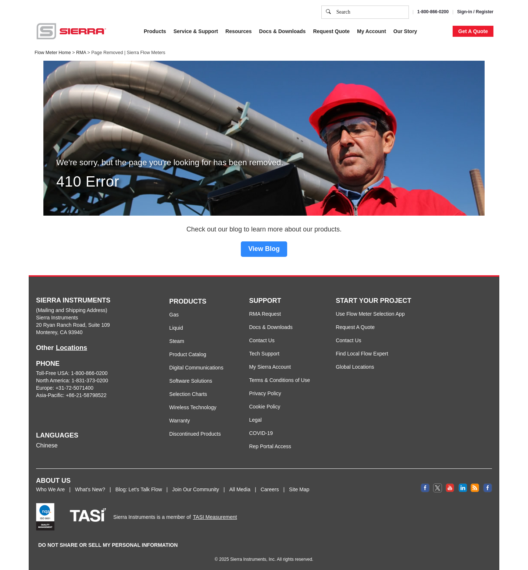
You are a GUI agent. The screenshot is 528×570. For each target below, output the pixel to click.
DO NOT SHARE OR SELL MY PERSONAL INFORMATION (108, 545)
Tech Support (264, 354)
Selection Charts (188, 394)
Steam (176, 341)
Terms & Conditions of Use (279, 380)
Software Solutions (190, 381)
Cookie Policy (264, 407)
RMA (81, 52)
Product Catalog (187, 354)
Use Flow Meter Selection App (370, 314)
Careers (270, 489)
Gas (174, 315)
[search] (328, 12)
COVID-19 (261, 433)
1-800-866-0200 (433, 11)
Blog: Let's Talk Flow (138, 489)
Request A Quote (355, 327)
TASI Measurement (215, 517)
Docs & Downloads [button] (282, 31)
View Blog (264, 248)
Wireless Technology (192, 407)
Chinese (47, 445)
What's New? (90, 489)
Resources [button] (238, 31)
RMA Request (265, 314)
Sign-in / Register (475, 11)
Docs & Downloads (270, 327)
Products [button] (155, 31)
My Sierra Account (270, 367)
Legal (255, 420)
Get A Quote (473, 31)
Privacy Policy (265, 393)
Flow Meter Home (53, 52)
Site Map (299, 489)
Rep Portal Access (270, 446)
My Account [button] (371, 31)
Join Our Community (195, 489)
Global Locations (355, 367)
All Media (239, 489)
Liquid (176, 328)
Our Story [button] (405, 31)
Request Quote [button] (331, 31)
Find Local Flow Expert (362, 354)
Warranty (179, 421)
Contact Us (261, 340)
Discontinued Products (195, 434)
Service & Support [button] (196, 31)
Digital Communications (196, 368)
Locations (71, 347)
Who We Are (50, 489)
